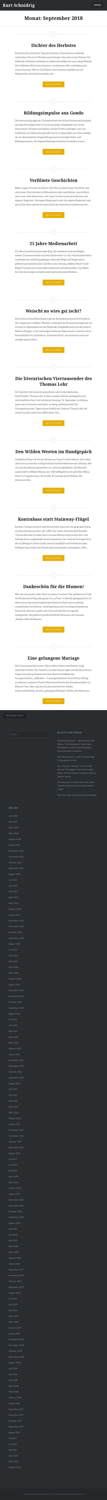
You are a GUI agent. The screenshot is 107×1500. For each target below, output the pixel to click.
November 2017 (16, 1415)
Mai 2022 (13, 1101)
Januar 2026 (14, 845)
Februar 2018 (14, 1397)
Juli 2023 (12, 1019)
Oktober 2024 (15, 932)
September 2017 (16, 1426)
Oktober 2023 (15, 1002)
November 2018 (16, 1345)
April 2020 (13, 1246)
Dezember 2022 (16, 1060)
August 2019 (14, 1293)
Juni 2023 (13, 1025)
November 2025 (16, 856)
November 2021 (16, 1136)
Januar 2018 (14, 1403)
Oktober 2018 (15, 1351)
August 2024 (14, 944)
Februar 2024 (14, 978)
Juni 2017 (13, 1444)
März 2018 (13, 1391)
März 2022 (13, 1112)
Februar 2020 (14, 1258)
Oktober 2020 (15, 1211)
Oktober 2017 (15, 1421)
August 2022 (14, 1083)
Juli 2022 (12, 1089)
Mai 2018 (13, 1380)
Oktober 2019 (15, 1281)
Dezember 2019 (16, 1269)
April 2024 (13, 967)
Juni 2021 (13, 1165)
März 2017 (13, 1461)
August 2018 (14, 1362)
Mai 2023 (13, 1031)
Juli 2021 (12, 1159)
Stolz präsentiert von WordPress (38, 1494)
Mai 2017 (13, 1450)
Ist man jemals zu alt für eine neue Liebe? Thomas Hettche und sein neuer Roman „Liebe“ (76, 785)
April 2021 (13, 1176)
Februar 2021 (14, 1188)
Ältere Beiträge (14, 715)
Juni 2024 (13, 955)
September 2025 (16, 868)
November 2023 (16, 996)
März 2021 (13, 1182)
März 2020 (13, 1252)
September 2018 (16, 1357)
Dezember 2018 (16, 1339)
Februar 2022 (14, 1118)
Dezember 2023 (16, 990)
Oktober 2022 (15, 1072)
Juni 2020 (13, 1234)
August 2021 (14, 1153)
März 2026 (13, 833)
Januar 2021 (14, 1194)
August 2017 (14, 1432)
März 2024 (13, 973)
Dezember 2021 (16, 1130)
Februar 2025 (14, 909)
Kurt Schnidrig (19, 5)
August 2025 (14, 874)
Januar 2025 (14, 915)
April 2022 (13, 1106)
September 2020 (16, 1217)
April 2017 (13, 1455)
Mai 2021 (13, 1170)
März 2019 (13, 1322)
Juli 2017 (12, 1438)
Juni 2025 (13, 885)
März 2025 (13, 903)
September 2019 (16, 1287)
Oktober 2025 (15, 862)
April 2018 (13, 1386)
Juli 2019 (12, 1298)
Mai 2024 (13, 961)
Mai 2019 (13, 1310)
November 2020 (16, 1205)
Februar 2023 (14, 1048)
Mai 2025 (13, 891)
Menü (97, 5)
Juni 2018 (13, 1374)
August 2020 (14, 1223)
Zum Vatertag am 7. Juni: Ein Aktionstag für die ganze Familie (75, 758)
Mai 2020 (13, 1240)
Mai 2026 (13, 821)
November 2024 (16, 926)
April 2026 (13, 827)
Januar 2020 (14, 1263)
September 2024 (16, 938)
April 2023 (13, 1037)
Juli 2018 (12, 1368)
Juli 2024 (12, 949)
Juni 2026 (13, 816)
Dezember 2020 (16, 1199)
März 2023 (13, 1042)
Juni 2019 (13, 1304)
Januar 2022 (14, 1124)
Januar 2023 (14, 1054)
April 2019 (13, 1316)
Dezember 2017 (16, 1409)
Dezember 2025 (16, 851)
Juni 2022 (13, 1095)
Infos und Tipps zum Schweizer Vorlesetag (76, 795)
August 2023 (14, 1013)
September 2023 (16, 1008)
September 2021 (16, 1147)
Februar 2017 (14, 1467)
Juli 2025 (12, 880)
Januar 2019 (14, 1333)
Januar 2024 (14, 984)
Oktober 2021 (15, 1141)
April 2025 (13, 897)
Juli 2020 (12, 1229)
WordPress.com (76, 1494)
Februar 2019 (14, 1327)
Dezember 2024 (16, 920)
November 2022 (16, 1066)
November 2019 (16, 1275)
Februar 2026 (14, 839)
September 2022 (16, 1077)
